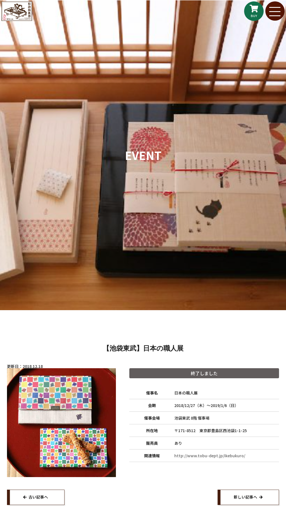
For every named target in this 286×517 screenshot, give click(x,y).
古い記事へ (39, 497)
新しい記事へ (245, 497)
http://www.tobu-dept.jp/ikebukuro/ (209, 455)
